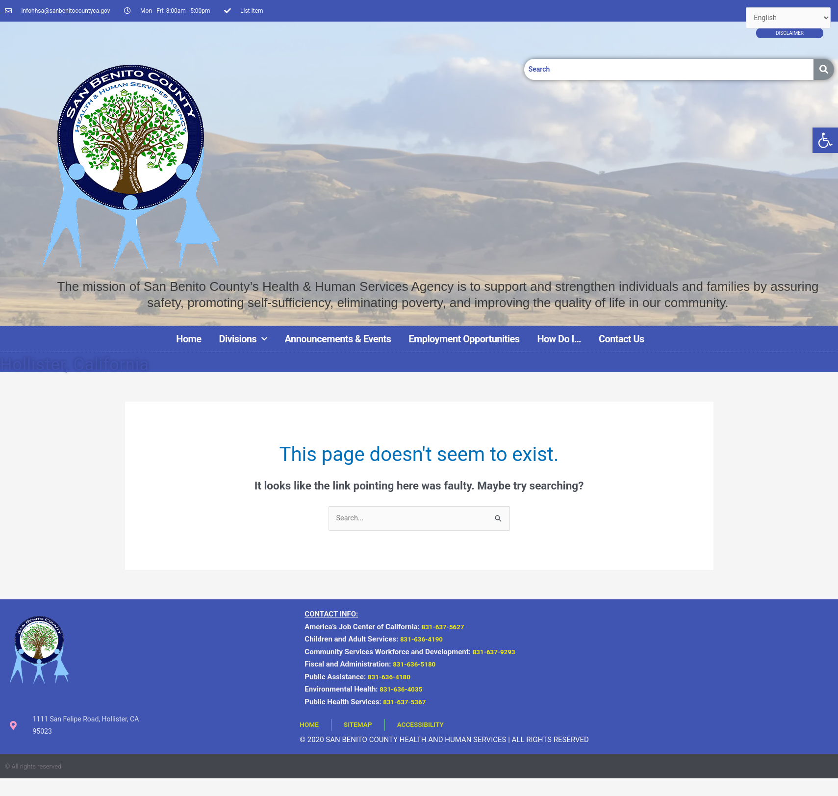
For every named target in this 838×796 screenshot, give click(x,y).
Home (188, 339)
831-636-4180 (392, 677)
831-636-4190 (424, 639)
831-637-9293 (498, 652)
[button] (825, 140)
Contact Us (621, 339)
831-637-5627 (446, 627)
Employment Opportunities (463, 339)
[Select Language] (787, 18)
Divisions (243, 339)
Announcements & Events (338, 339)
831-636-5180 (417, 664)
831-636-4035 (404, 689)
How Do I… (559, 339)
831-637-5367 (407, 702)
